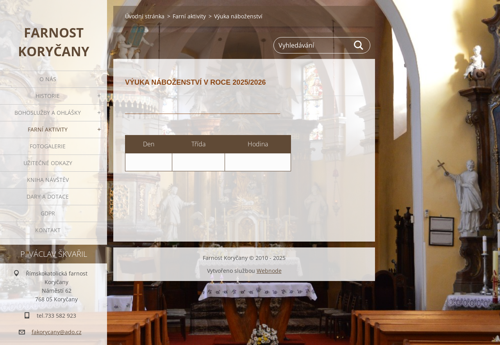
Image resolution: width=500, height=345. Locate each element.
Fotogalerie (48, 146)
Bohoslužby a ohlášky (47, 112)
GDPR (48, 213)
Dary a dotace (48, 196)
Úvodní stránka (144, 16)
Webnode (269, 270)
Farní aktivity (48, 129)
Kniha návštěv (48, 179)
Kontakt (48, 230)
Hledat (359, 45)
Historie (48, 96)
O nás (47, 79)
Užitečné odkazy (47, 163)
